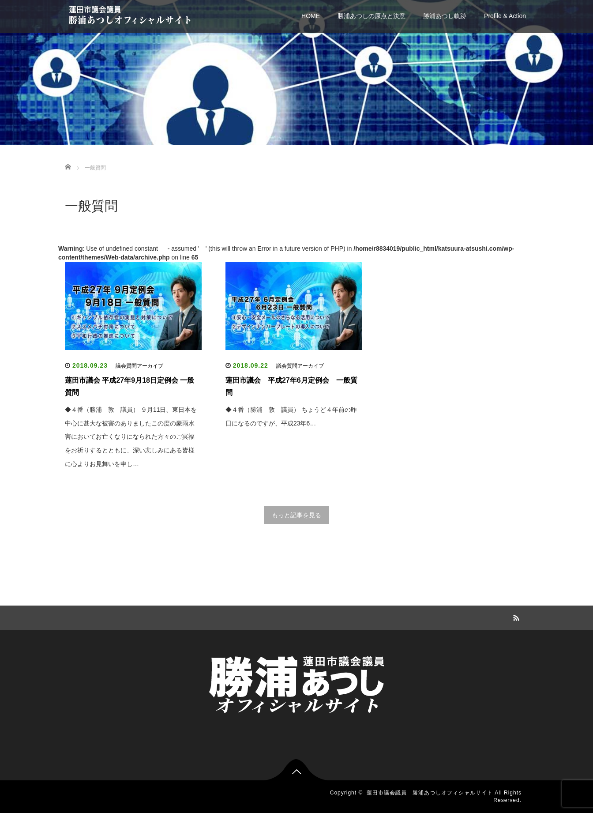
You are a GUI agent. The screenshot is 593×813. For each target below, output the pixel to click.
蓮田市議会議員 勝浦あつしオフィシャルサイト (430, 793)
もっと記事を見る (296, 515)
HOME (310, 15)
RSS (515, 616)
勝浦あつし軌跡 (444, 15)
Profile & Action (505, 15)
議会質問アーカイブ (139, 366)
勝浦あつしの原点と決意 (371, 15)
